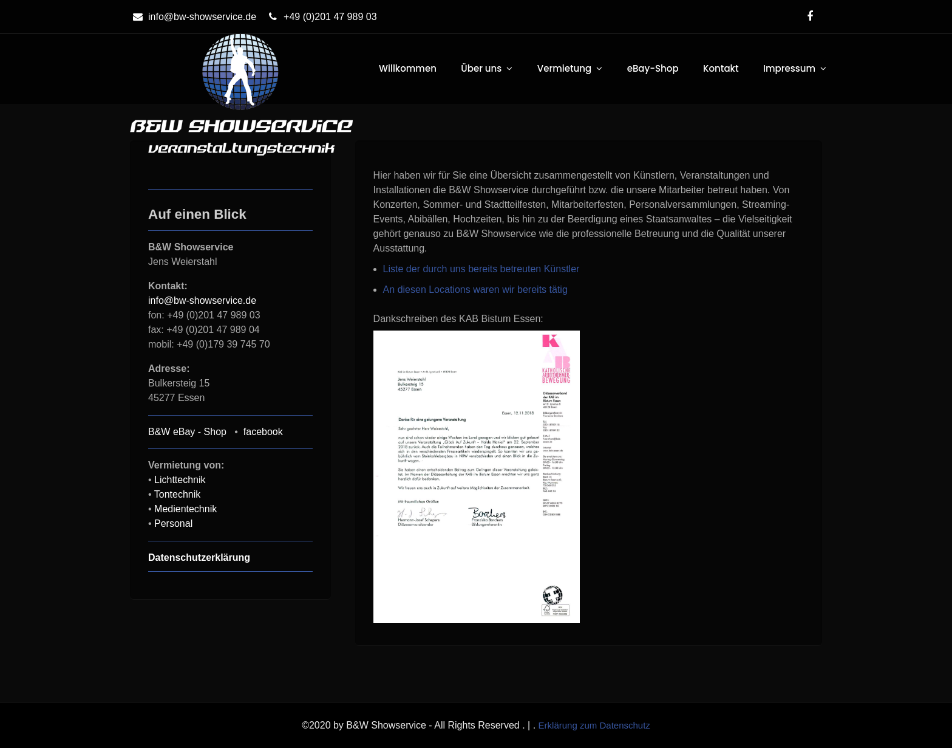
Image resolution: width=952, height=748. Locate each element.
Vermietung (564, 68)
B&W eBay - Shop (187, 432)
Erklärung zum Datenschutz (594, 725)
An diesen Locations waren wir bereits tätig (475, 289)
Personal (173, 523)
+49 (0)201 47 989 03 (320, 17)
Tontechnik (177, 494)
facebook (263, 432)
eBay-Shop (653, 68)
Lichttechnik (180, 480)
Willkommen (408, 68)
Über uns (481, 68)
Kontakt (720, 68)
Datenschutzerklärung (199, 557)
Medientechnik (185, 509)
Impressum (789, 68)
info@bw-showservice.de (193, 17)
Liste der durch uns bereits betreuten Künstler (481, 269)
